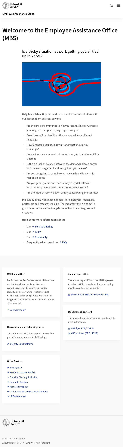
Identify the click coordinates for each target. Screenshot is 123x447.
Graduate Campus (19, 382)
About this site (8, 442)
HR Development (18, 396)
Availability (41, 237)
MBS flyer (82, 328)
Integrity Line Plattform (21, 344)
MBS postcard (84, 333)
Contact (20, 442)
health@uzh (16, 367)
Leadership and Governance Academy (28, 391)
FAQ (64, 242)
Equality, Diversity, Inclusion (23, 377)
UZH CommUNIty (18, 310)
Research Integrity (19, 386)
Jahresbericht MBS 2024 (89, 294)
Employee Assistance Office (18, 14)
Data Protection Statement (38, 442)
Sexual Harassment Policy (22, 372)
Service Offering (44, 227)
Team (38, 232)
